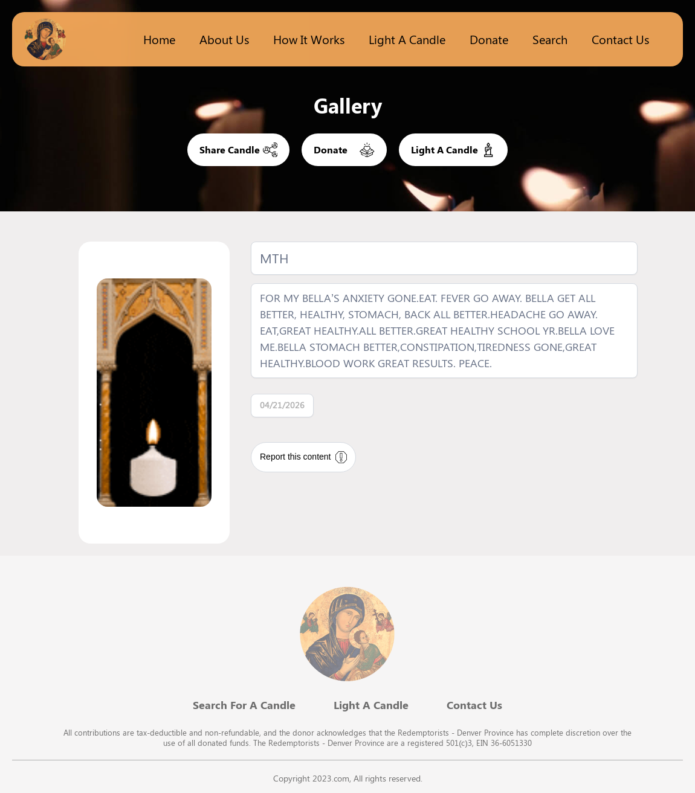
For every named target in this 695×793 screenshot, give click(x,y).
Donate (489, 39)
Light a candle (407, 39)
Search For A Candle (244, 705)
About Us (224, 39)
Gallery (348, 105)
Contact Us (620, 39)
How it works (308, 39)
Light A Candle (371, 705)
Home (159, 39)
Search (549, 39)
